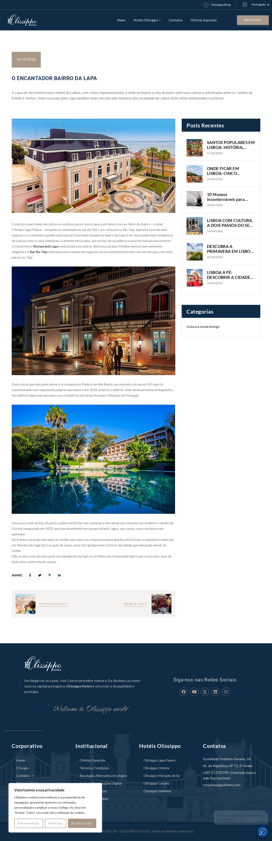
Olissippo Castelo (156, 783)
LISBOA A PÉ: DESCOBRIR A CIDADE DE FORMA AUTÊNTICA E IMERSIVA (230, 275)
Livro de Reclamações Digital (101, 783)
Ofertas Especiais (92, 760)
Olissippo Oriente (156, 768)
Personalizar (28, 823)
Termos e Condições (94, 768)
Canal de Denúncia (93, 791)
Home (20, 760)
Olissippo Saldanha (157, 791)
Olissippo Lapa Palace (159, 760)
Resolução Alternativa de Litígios (103, 775)
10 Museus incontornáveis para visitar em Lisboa (226, 197)
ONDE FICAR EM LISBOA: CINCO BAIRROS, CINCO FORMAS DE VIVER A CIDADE (227, 171)
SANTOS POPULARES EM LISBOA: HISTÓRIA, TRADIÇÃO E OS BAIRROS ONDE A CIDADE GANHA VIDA (231, 145)
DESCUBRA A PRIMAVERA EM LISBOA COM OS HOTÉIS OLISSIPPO (230, 249)
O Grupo (22, 768)
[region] (55, 807)
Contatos (25, 775)
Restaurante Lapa (45, 246)
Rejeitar (56, 823)
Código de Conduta (94, 798)
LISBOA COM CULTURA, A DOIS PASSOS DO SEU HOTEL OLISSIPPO (230, 223)
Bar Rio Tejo (39, 252)
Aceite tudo (82, 823)
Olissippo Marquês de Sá (161, 775)
